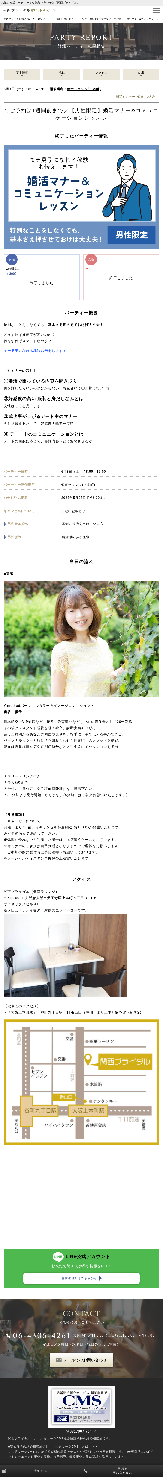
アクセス (101, 72)
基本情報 (22, 72)
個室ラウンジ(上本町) (84, 89)
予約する (40, 1471)
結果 (141, 72)
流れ (62, 72)
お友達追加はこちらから (79, 1278)
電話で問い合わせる (122, 1471)
